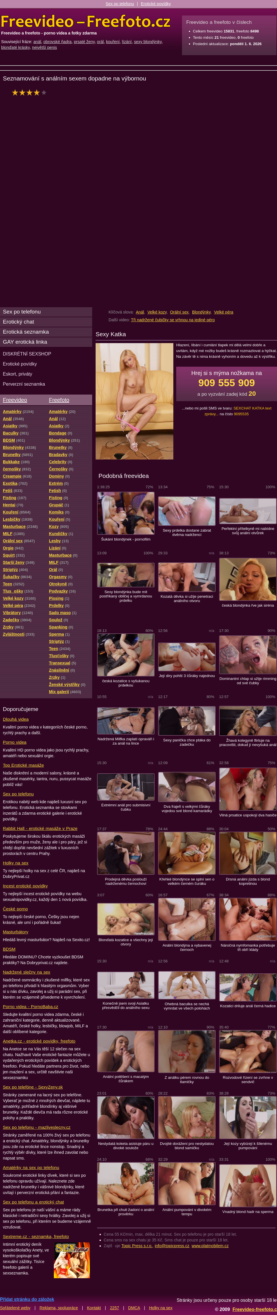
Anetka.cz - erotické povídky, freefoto (39, 1041)
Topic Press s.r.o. (137, 1245)
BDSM (9, 949)
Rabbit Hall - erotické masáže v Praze (40, 828)
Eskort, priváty (17, 373)
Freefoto (59, 400)
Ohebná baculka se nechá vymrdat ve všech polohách (187, 1006)
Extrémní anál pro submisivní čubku (126, 807)
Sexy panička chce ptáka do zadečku (187, 742)
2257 (114, 1308)
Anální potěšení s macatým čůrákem (126, 1078)
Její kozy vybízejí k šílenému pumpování (248, 1145)
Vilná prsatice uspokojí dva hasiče (247, 815)
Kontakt (94, 1308)
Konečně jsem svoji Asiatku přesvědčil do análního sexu (125, 1005)
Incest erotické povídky (25, 885)
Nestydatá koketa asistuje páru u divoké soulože (125, 1145)
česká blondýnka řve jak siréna (248, 605)
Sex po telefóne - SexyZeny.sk (33, 1087)
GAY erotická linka (25, 342)
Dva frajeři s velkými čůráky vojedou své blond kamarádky (187, 808)
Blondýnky (201, 312)
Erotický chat (18, 322)
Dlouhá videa (16, 719)
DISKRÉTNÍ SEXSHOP (27, 353)
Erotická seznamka (26, 332)
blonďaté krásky (15, 47)
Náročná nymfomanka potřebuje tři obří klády (248, 947)
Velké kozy (157, 312)
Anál (140, 312)
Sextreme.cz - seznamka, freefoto (36, 1236)
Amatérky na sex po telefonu (31, 1167)
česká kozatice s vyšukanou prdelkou (125, 683)
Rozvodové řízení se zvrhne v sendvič (248, 1079)
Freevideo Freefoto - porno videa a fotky (86, 21)
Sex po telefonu (120, 3)
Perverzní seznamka (24, 384)
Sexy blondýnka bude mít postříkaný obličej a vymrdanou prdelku (126, 596)
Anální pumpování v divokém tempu (186, 1212)
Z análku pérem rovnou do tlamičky (187, 1079)
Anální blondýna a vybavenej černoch (186, 947)
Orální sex (179, 312)
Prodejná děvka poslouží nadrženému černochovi (126, 881)
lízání (127, 41)
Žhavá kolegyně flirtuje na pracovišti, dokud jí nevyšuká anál (247, 742)
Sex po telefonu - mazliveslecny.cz (37, 1127)
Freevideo (15, 400)
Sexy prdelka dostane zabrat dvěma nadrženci (187, 532)
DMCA (134, 1308)
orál (100, 41)
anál (37, 41)
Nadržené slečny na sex (26, 972)
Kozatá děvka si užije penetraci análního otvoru (187, 598)
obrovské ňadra (57, 41)
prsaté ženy (84, 41)
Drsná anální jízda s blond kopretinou (248, 881)
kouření (112, 41)
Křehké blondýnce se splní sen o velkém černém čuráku (186, 881)
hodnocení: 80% (31, 92)
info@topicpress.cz (172, 1245)
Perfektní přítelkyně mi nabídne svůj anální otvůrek (247, 530)
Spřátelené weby (15, 1308)
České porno (15, 908)
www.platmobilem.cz (210, 1245)
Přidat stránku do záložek (27, 1299)
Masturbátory (15, 931)
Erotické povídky (156, 3)
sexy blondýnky (148, 41)
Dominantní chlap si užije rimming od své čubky (247, 680)
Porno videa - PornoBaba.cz (30, 1006)
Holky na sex (16, 862)
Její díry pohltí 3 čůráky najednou (187, 676)
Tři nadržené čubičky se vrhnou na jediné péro (173, 320)
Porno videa (14, 742)
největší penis (44, 47)
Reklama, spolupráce (58, 1308)
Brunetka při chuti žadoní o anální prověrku (125, 1212)
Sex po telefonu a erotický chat (33, 1201)
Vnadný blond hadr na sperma (247, 1212)
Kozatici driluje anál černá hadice (248, 1006)
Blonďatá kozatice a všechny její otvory (125, 942)
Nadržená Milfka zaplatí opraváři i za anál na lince (126, 741)
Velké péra (223, 312)
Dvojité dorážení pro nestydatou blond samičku (187, 1145)
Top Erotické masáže (23, 765)
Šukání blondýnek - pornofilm (125, 539)
